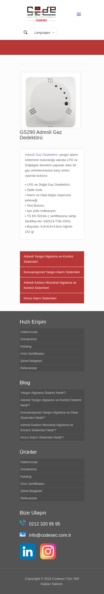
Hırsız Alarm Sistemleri (40, 298)
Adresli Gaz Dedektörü (41, 155)
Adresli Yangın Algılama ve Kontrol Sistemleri (48, 259)
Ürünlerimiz (28, 339)
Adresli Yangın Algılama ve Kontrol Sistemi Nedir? (50, 402)
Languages (44, 32)
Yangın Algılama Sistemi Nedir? (43, 393)
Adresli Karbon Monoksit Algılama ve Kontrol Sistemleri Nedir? (46, 427)
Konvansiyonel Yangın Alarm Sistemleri (52, 272)
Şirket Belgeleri (31, 361)
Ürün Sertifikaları (32, 353)
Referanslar (28, 368)
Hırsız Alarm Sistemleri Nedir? (41, 437)
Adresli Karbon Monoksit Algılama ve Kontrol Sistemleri (50, 285)
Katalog (25, 346)
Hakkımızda (29, 332)
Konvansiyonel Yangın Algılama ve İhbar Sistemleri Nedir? (49, 415)
